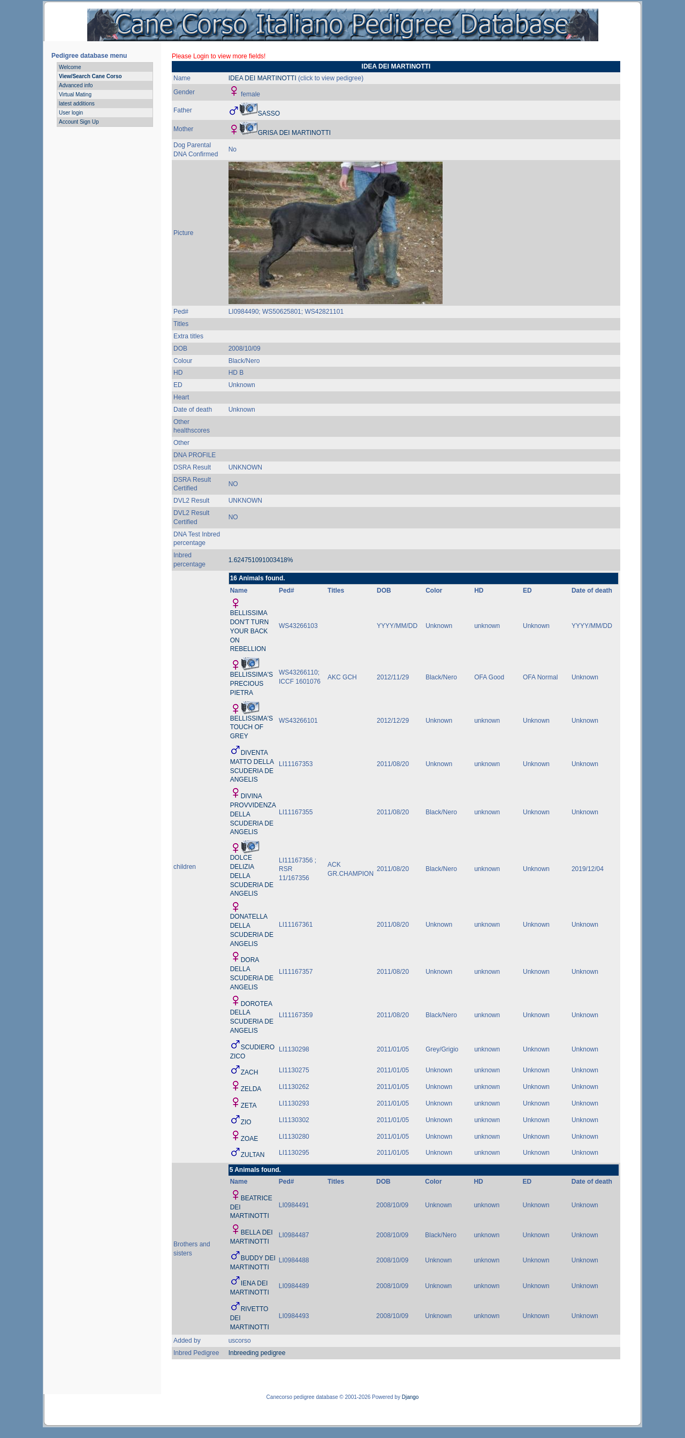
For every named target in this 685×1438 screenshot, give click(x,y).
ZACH (249, 1072)
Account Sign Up (79, 122)
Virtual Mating (75, 94)
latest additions (77, 104)
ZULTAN (253, 1155)
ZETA (249, 1105)
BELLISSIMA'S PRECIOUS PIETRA (251, 684)
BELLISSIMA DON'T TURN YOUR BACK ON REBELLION (249, 631)
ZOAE (249, 1138)
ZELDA (251, 1089)
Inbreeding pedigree (257, 1353)
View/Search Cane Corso (90, 76)
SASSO (269, 113)
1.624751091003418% (261, 560)
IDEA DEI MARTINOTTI (262, 78)
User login (71, 113)
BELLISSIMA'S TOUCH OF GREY (251, 727)
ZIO (246, 1122)
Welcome (70, 67)
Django (410, 1397)
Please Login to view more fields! (218, 56)
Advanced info (76, 85)
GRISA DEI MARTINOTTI (294, 133)
